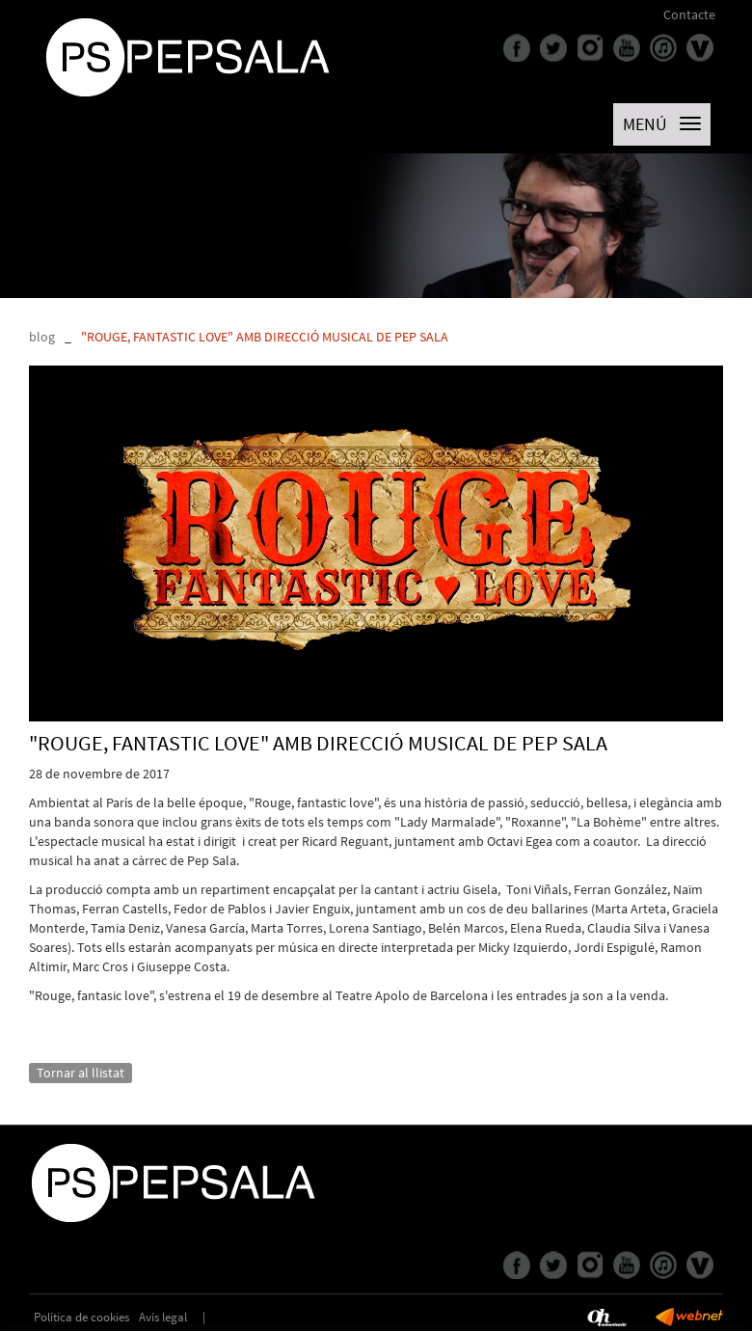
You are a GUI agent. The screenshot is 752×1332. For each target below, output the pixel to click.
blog (42, 336)
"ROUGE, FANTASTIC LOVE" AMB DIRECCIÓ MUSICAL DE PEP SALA (264, 336)
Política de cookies (81, 1317)
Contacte (689, 14)
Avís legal (163, 1317)
